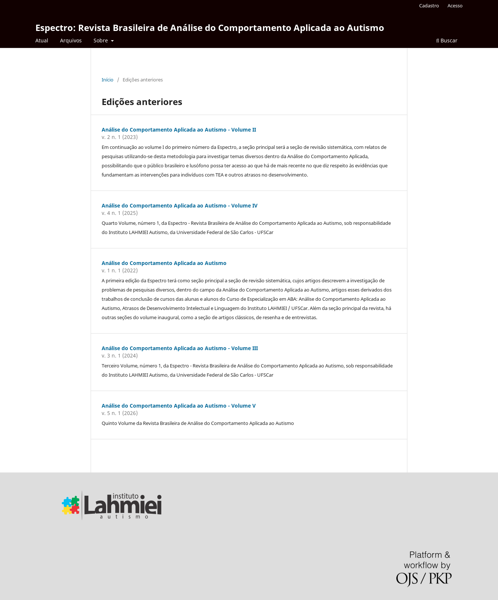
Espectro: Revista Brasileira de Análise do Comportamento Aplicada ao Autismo (209, 27)
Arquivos (71, 40)
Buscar (446, 40)
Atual (41, 40)
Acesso (455, 5)
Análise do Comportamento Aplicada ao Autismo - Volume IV (179, 205)
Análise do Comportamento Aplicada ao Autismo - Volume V (179, 405)
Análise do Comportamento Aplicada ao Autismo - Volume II (179, 129)
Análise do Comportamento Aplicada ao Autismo (164, 262)
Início (107, 79)
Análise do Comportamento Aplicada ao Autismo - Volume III (180, 348)
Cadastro (429, 5)
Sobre (101, 40)
